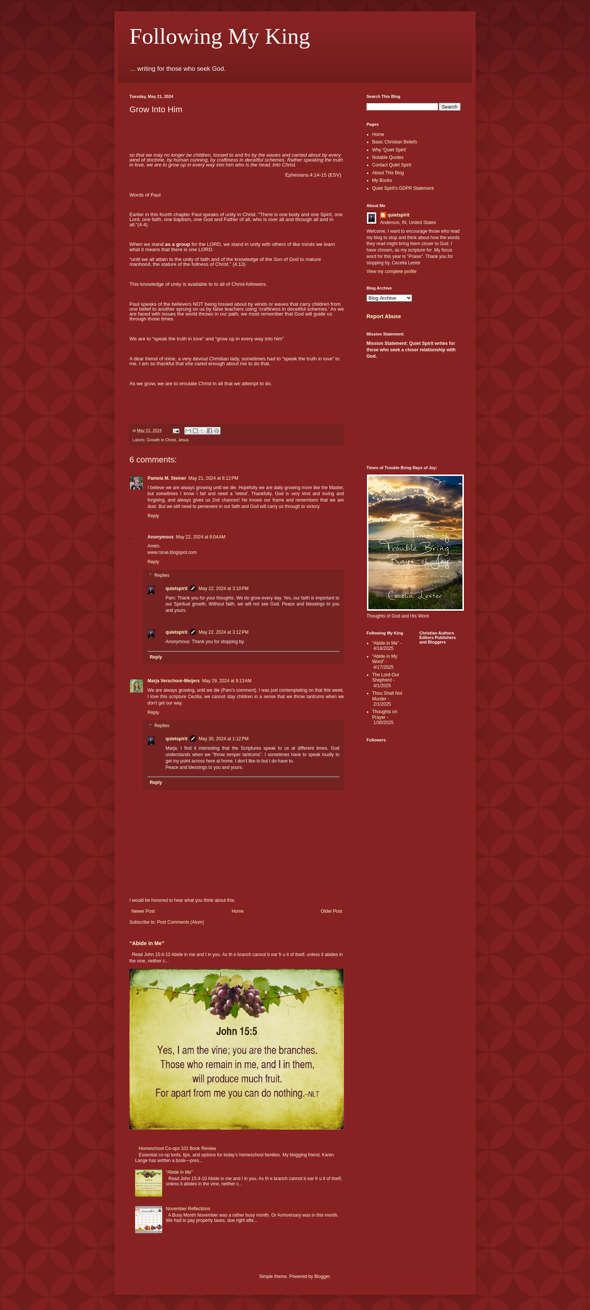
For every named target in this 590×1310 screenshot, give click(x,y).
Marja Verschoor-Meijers (174, 680)
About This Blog (388, 172)
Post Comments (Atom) (180, 922)
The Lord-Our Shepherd (385, 677)
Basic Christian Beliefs (394, 142)
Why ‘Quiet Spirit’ (389, 150)
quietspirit (176, 588)
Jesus (183, 440)
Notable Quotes (387, 157)
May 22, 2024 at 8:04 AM (200, 537)
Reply (153, 516)
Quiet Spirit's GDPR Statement (403, 188)
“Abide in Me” (146, 943)
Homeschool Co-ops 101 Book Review (177, 1148)
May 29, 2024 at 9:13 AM (227, 680)
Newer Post (143, 911)
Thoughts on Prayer (384, 714)
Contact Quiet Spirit (391, 165)
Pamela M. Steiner (167, 478)
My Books (382, 180)
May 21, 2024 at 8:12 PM (213, 478)
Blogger (322, 1276)
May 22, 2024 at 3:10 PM (223, 588)
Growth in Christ (161, 440)
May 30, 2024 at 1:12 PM (223, 738)
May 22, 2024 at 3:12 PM (223, 632)
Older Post (331, 911)
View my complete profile (391, 271)
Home (238, 911)
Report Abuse (383, 316)
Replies (161, 575)
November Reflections (188, 1208)
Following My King (219, 36)
